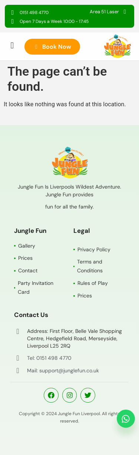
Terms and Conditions (90, 266)
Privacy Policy (93, 249)
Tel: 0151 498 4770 (49, 358)
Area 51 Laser (104, 11)
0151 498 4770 (34, 12)
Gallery (26, 245)
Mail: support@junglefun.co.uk (63, 370)
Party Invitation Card (35, 287)
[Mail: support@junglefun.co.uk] (17, 370)
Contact (27, 270)
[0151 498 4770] (12, 12)
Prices (25, 258)
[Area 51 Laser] (125, 12)
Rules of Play (92, 283)
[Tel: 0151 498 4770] (17, 358)
